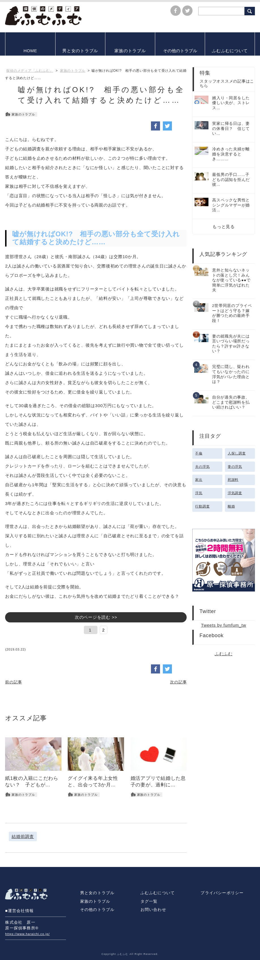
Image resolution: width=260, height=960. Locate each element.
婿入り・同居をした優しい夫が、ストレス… (231, 103)
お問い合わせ (153, 910)
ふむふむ (224, 653)
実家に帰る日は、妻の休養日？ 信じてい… (231, 128)
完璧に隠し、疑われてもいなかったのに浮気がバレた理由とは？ (231, 374)
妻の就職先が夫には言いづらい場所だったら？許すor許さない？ (231, 343)
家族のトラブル (95, 901)
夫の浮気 (202, 467)
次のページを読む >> (96, 617)
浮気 (199, 493)
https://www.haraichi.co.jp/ (27, 934)
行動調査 (202, 506)
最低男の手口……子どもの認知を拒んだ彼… (231, 179)
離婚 (231, 506)
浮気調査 (235, 493)
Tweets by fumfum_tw (223, 625)
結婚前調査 (23, 836)
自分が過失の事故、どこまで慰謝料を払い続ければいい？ (231, 402)
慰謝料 (233, 480)
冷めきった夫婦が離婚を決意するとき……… (231, 154)
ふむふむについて (157, 893)
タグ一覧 (149, 901)
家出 (199, 480)
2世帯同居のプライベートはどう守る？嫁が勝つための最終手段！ (232, 313)
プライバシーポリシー (222, 893)
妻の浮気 (235, 467)
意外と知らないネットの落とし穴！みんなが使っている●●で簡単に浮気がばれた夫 (231, 280)
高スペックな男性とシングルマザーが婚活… (231, 205)
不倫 (199, 453)
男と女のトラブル (97, 893)
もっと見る (223, 226)
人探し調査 (237, 453)
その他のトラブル (97, 910)
